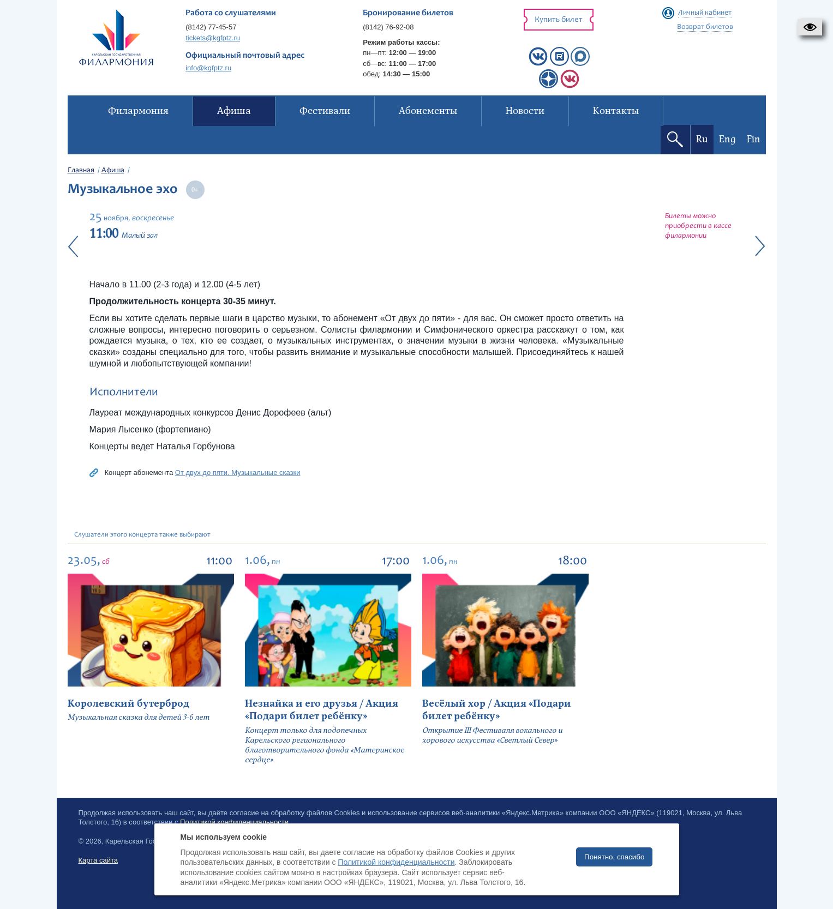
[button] (810, 27)
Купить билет (559, 20)
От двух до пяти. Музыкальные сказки (238, 472)
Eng (727, 139)
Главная (81, 170)
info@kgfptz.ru (208, 68)
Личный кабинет (705, 13)
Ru (702, 139)
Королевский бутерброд (128, 703)
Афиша (112, 170)
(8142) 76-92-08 (388, 27)
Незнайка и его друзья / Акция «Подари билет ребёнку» (321, 710)
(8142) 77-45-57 (210, 27)
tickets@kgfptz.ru (212, 38)
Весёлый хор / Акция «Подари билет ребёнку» (496, 710)
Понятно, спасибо (614, 857)
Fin (753, 139)
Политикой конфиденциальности (396, 862)
